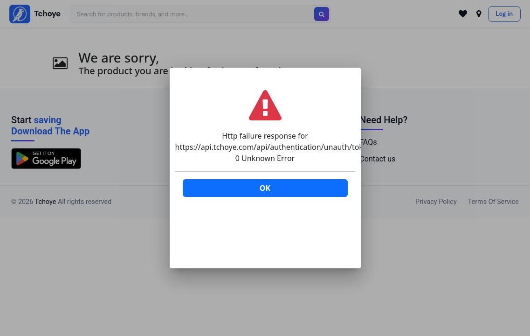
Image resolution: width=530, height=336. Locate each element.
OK (265, 188)
